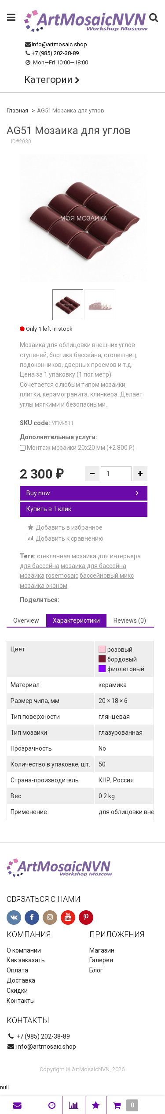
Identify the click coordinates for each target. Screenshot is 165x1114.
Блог (96, 970)
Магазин (101, 950)
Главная (17, 110)
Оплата (17, 970)
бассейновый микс (107, 575)
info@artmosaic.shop (59, 44)
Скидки (17, 990)
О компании (24, 950)
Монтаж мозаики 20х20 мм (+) (77, 447)
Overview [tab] (26, 620)
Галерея (101, 960)
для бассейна (39, 565)
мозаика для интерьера (106, 556)
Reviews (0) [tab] (130, 620)
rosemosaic (62, 575)
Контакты (21, 1000)
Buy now (82, 493)
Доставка (21, 980)
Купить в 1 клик (48, 508)
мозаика (32, 575)
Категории (48, 79)
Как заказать (26, 960)
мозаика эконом (43, 585)
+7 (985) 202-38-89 (55, 53)
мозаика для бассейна (93, 565)
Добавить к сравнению (64, 538)
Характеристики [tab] (76, 620)
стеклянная (53, 556)
